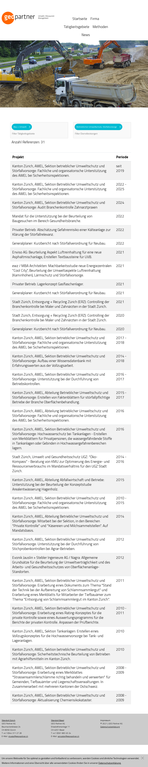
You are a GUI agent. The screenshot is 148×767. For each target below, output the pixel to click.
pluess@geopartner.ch (18, 721)
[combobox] (39, 116)
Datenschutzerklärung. (109, 763)
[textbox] (29, 119)
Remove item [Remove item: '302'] (120, 112)
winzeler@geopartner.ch (68, 721)
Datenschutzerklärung (110, 712)
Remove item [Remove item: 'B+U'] (30, 112)
